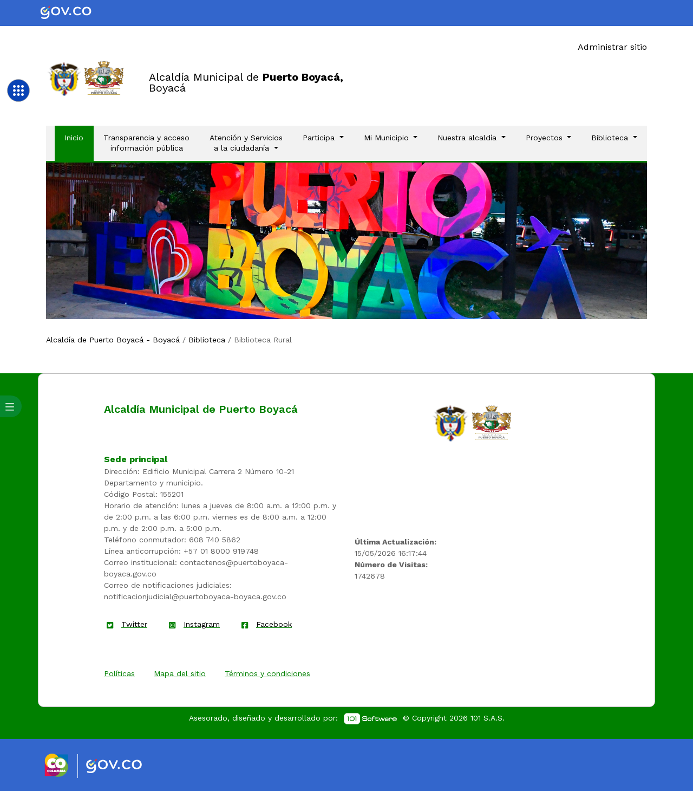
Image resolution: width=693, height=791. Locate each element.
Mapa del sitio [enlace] (180, 673)
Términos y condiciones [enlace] (267, 673)
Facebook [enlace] (274, 624)
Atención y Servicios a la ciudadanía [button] (246, 143)
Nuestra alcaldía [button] (468, 137)
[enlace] (450, 422)
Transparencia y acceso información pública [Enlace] (146, 143)
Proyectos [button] (545, 137)
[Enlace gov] (123, 766)
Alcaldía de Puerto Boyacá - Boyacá (113, 339)
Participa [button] (320, 137)
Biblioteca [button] (611, 137)
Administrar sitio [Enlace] (612, 47)
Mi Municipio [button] (387, 137)
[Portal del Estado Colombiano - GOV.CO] (75, 13)
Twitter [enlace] (134, 624)
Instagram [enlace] (202, 624)
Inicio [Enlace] (78, 137)
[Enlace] (64, 78)
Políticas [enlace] (119, 673)
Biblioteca (206, 339)
